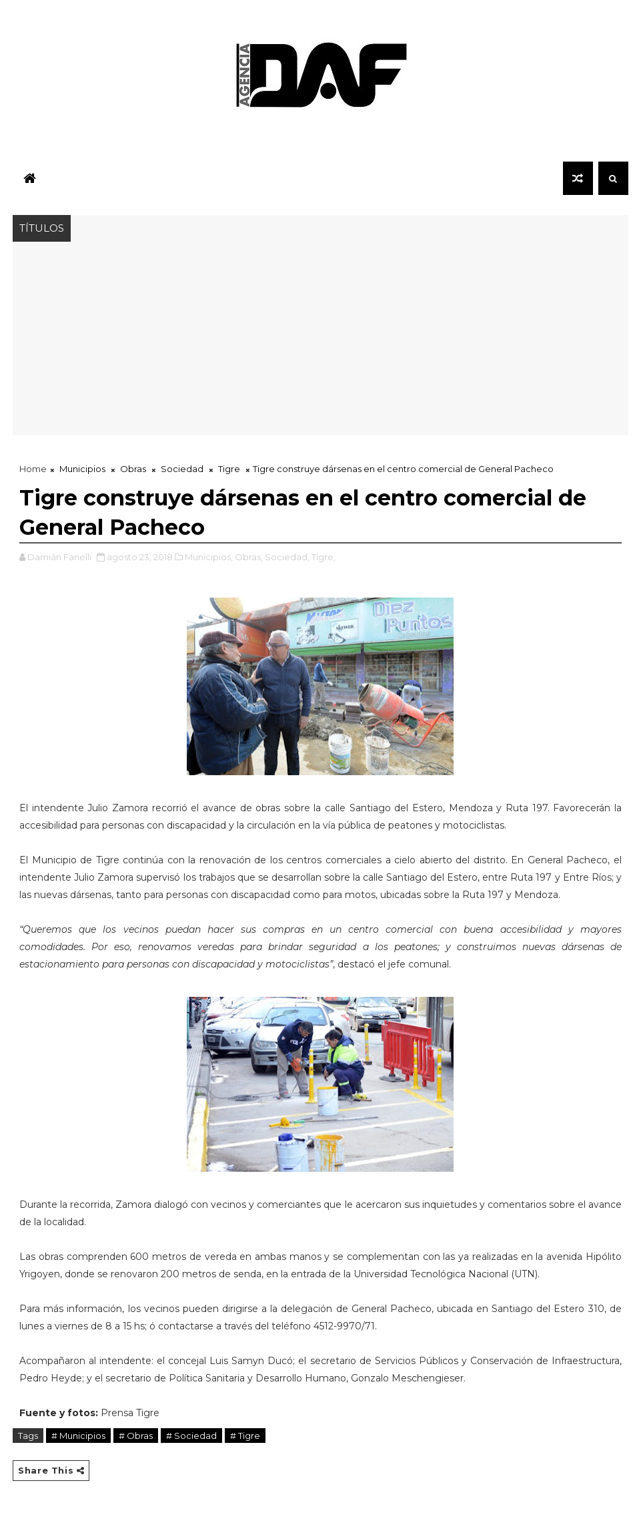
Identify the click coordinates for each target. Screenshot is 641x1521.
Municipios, (209, 557)
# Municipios (78, 1435)
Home (33, 468)
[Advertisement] (320, 341)
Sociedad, (287, 557)
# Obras (136, 1435)
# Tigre (245, 1435)
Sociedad (182, 468)
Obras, (249, 557)
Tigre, (323, 557)
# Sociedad (191, 1435)
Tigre (229, 468)
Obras (133, 468)
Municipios (82, 468)
